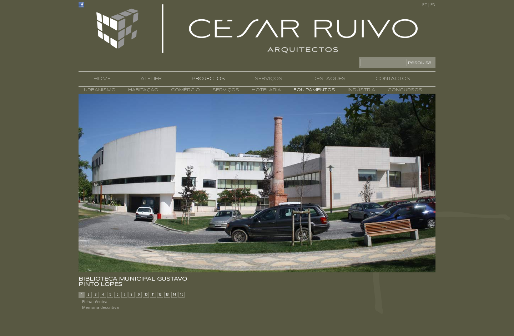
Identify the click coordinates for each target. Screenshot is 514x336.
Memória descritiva (100, 307)
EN (432, 5)
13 (167, 294)
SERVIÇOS (268, 78)
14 (174, 294)
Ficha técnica (94, 302)
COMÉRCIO (184, 90)
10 (146, 294)
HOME (102, 78)
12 (160, 294)
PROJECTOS (208, 78)
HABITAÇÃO (142, 90)
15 (181, 294)
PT (424, 5)
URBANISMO (100, 90)
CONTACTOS (393, 78)
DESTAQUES (329, 78)
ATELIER (151, 78)
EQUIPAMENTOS (313, 90)
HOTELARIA (265, 90)
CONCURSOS (404, 90)
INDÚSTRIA (360, 90)
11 (153, 294)
